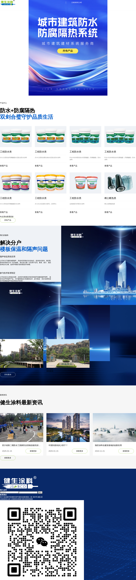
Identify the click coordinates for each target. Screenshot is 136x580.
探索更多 (33, 451)
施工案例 (3, 13)
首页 (1, 6)
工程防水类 (6, 151)
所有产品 (7, 220)
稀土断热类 (110, 198)
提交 (40, 492)
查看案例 (3, 371)
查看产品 (4, 166)
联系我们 (3, 17)
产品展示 (3, 10)
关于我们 (3, 8)
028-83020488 (27, 499)
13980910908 (16, 499)
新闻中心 (3, 15)
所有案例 (7, 374)
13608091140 (76, 2)
